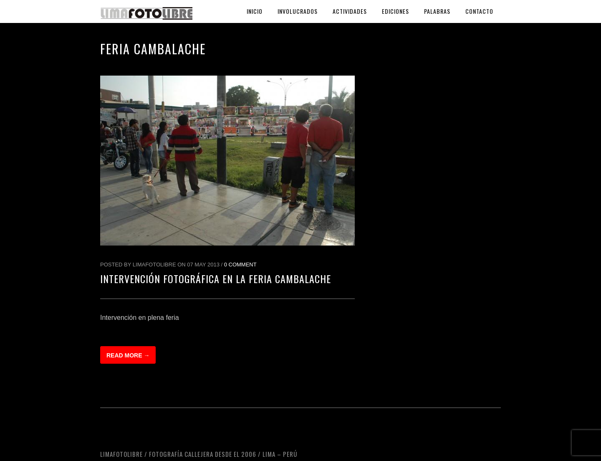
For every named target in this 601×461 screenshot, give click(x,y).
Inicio (255, 11)
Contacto (479, 11)
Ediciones (395, 11)
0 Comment (240, 264)
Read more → (127, 355)
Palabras (437, 11)
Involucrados (298, 11)
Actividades (350, 11)
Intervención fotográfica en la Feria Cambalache (215, 278)
